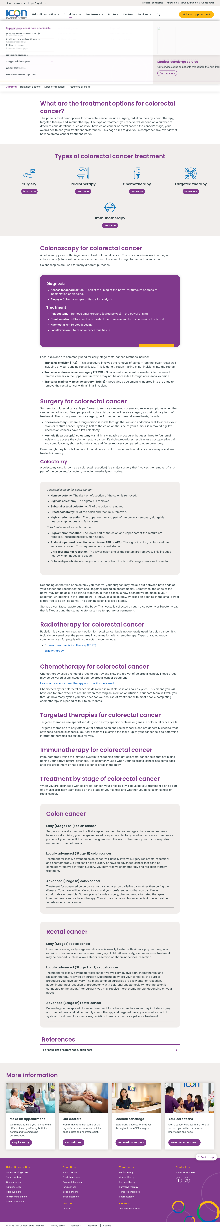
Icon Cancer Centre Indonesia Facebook (179, 1180)
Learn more (29, 191)
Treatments (126, 1167)
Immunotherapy (128, 1182)
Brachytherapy (54, 650)
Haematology (126, 1196)
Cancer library (13, 1182)
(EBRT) (91, 645)
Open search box (158, 14)
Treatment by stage (79, 86)
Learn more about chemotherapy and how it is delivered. (77, 683)
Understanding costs (17, 1172)
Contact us (207, 2)
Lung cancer (69, 1186)
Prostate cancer (71, 1177)
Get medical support (131, 1142)
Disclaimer (92, 1225)
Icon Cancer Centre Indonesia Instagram (187, 1180)
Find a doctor (73, 1142)
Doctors (67, 1208)
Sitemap (107, 1225)
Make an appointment (196, 14)
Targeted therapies (129, 1191)
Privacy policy (58, 1225)
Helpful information (18, 1167)
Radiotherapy (126, 1172)
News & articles (189, 2)
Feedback (76, 1225)
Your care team (14, 1177)
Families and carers (16, 1196)
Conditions (69, 1167)
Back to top (205, 1157)
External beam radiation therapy (65, 645)
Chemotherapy (127, 1177)
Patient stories (13, 1186)
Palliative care (13, 1191)
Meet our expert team (184, 1142)
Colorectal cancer (72, 1182)
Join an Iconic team (129, 1208)
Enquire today (21, 1142)
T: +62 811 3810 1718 (185, 1172)
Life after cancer (15, 1201)
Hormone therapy (128, 1186)
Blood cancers (70, 1191)
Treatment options (30, 86)
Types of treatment (54, 86)
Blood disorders (71, 1196)
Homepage (16, 14)
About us (172, 2)
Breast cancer (70, 1172)
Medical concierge (152, 2)
